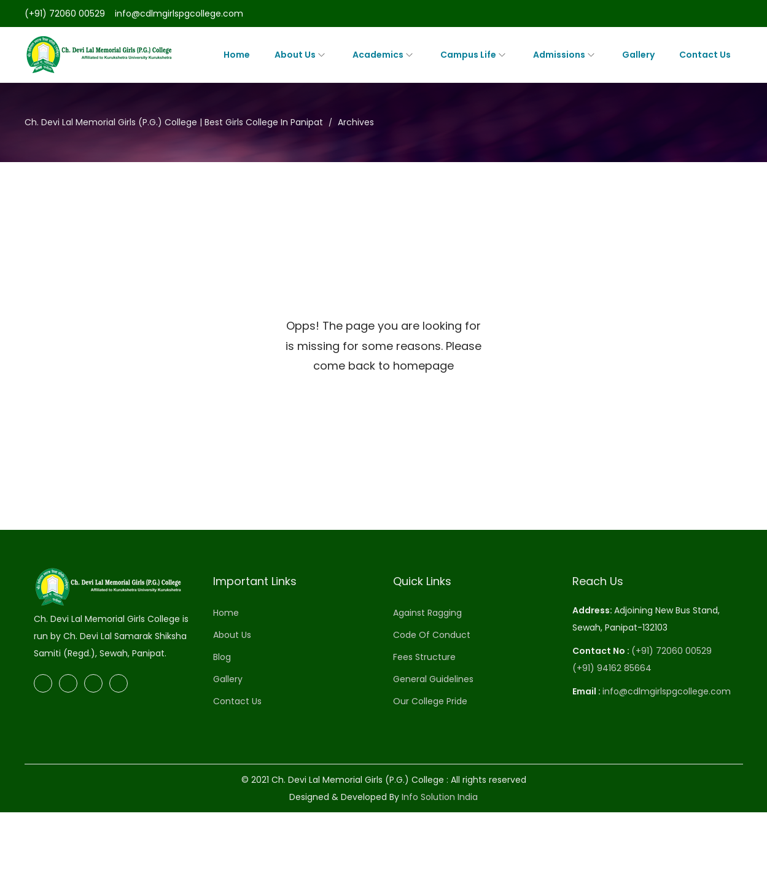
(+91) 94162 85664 (612, 668)
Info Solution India (440, 797)
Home (226, 613)
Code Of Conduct (431, 635)
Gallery (228, 679)
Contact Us (237, 701)
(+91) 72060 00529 (65, 13)
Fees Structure (424, 657)
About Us (232, 635)
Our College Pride (430, 701)
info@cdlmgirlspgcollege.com (179, 13)
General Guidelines (433, 679)
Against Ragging (427, 613)
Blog (222, 657)
